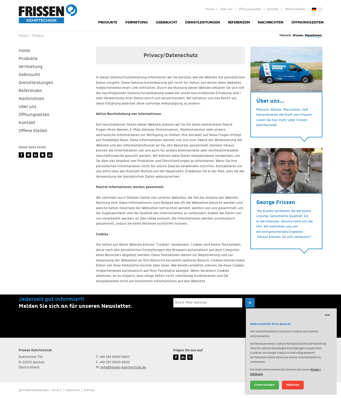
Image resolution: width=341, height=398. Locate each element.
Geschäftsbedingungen (33, 390)
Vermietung (136, 22)
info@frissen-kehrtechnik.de (123, 367)
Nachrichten (270, 22)
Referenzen (239, 22)
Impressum (72, 390)
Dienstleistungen (202, 22)
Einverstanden (264, 384)
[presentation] (213, 320)
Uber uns (226, 9)
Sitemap (88, 390)
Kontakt (273, 9)
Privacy (57, 390)
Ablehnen (292, 384)
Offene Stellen (295, 9)
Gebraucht (166, 22)
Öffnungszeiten (250, 9)
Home (209, 9)
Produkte (107, 22)
